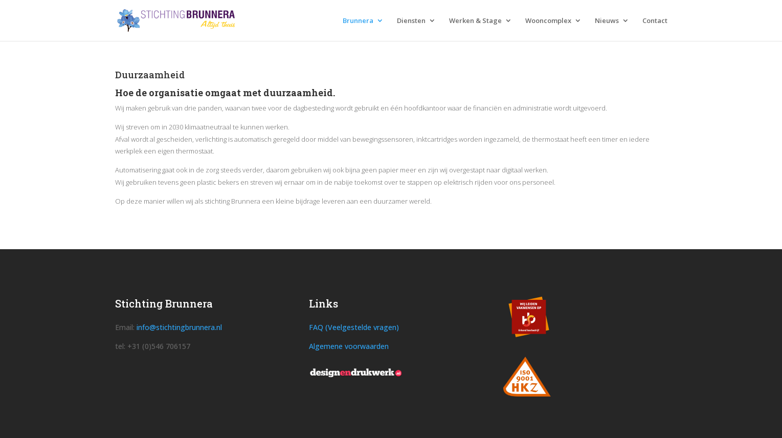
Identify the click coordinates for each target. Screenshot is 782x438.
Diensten (411, 21)
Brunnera (358, 21)
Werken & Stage (475, 21)
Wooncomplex (548, 21)
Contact (654, 21)
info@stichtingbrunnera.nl (179, 327)
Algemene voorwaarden (349, 346)
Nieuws (607, 21)
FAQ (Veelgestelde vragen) (354, 327)
